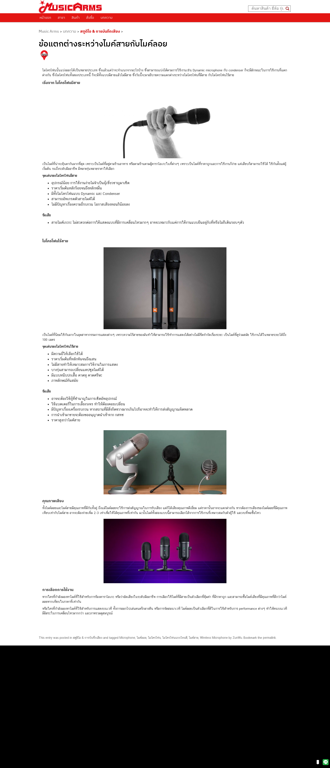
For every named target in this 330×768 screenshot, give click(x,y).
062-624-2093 (178, 661)
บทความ (107, 17)
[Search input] (267, 9)
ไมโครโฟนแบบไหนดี (174, 637)
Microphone (127, 637)
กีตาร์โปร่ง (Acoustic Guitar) (231, 660)
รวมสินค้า (49, 670)
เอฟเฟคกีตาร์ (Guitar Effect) (231, 675)
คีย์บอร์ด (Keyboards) (226, 665)
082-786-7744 (181, 686)
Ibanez (216, 703)
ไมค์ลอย (141, 637)
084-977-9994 (175, 681)
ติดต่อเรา (49, 659)
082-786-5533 (174, 676)
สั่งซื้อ (90, 17)
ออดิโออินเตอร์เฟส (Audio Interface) (236, 684)
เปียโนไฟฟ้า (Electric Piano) (231, 670)
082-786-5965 (184, 724)
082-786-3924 (163, 700)
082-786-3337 (175, 671)
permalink (269, 637)
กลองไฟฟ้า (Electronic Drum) (231, 679)
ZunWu (237, 637)
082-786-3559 (175, 666)
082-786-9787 (174, 710)
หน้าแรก (45, 17)
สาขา (61, 17)
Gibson (217, 698)
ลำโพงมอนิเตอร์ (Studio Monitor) (234, 689)
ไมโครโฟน (154, 637)
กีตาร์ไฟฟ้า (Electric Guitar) (230, 656)
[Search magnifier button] (287, 9)
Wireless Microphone (214, 637)
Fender (216, 694)
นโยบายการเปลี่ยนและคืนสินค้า (65, 664)
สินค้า (76, 17)
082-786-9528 (164, 705)
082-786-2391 (183, 729)
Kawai (216, 708)
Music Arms (49, 31)
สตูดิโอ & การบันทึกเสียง (100, 31)
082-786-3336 (172, 690)
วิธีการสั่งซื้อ (51, 654)
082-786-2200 (184, 695)
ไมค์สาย (193, 637)
